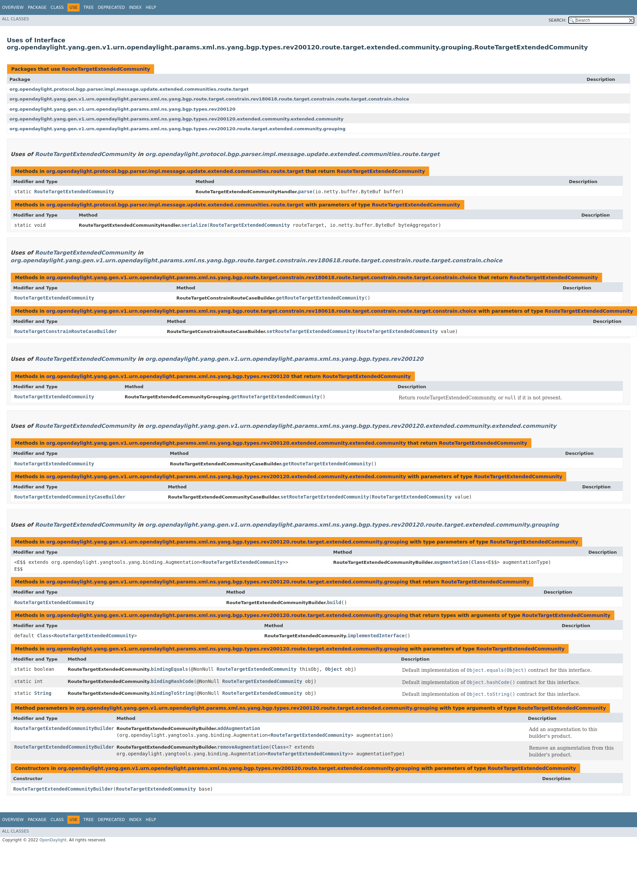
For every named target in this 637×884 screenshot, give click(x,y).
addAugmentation (238, 728)
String (42, 693)
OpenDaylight (52, 840)
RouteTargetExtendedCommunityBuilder (64, 728)
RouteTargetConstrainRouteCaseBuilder (65, 331)
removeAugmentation (243, 747)
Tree (88, 7)
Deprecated (111, 7)
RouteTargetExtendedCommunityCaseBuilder (70, 497)
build (334, 602)
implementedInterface (376, 635)
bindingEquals (169, 669)
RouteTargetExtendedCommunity (106, 69)
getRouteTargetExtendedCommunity (320, 298)
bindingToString (172, 693)
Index (135, 7)
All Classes (15, 19)
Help (151, 7)
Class (57, 7)
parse (305, 191)
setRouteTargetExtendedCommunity (311, 331)
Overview (13, 7)
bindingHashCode (172, 681)
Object (333, 669)
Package (37, 7)
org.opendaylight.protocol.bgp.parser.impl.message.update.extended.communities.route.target (129, 89)
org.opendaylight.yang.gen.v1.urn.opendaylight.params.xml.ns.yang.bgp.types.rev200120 (122, 109)
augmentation (451, 562)
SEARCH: (558, 20)
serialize (194, 225)
